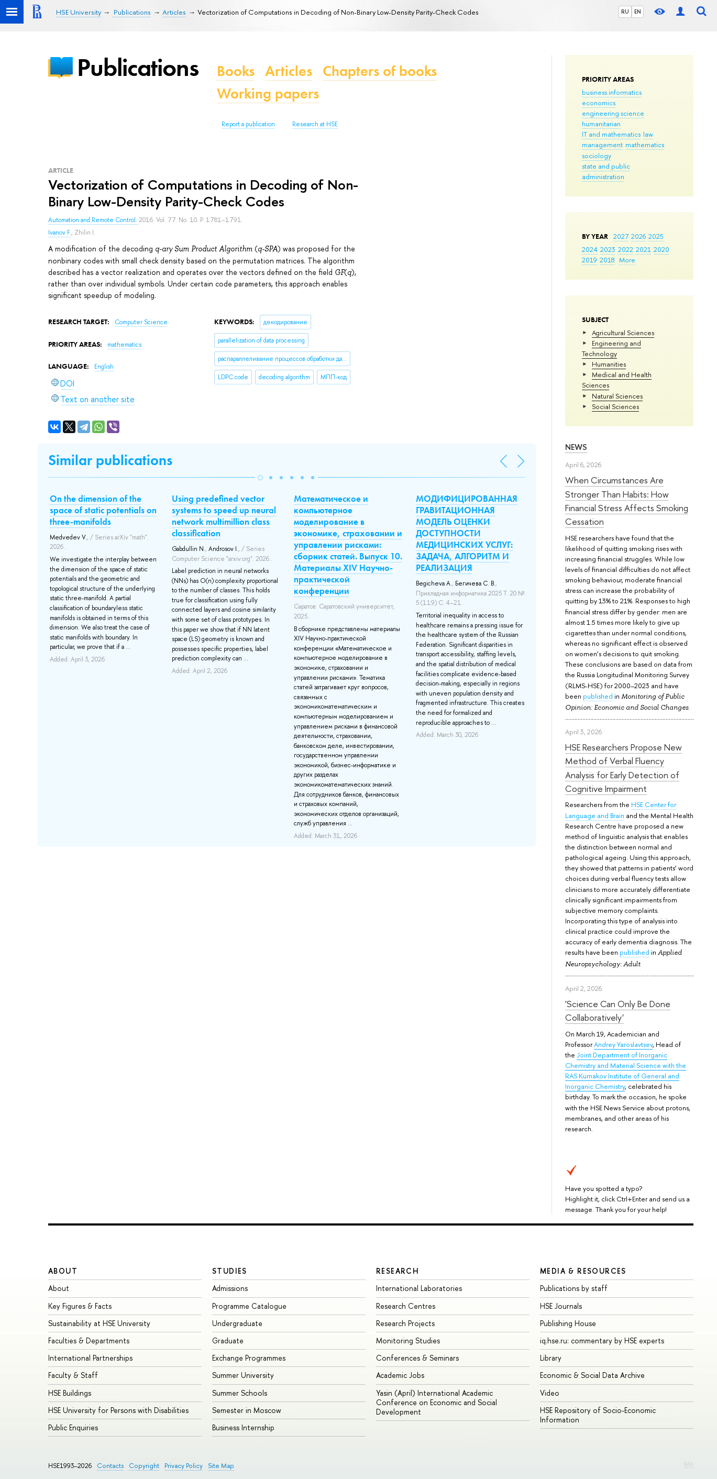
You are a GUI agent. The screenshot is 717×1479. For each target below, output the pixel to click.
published (598, 696)
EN (637, 11)
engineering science (613, 113)
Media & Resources (583, 1271)
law (648, 134)
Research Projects (405, 1323)
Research (397, 1271)
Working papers (268, 93)
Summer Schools (239, 1393)
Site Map (221, 1465)
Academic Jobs (400, 1375)
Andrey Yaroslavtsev (623, 1044)
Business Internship (243, 1427)
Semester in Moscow (246, 1410)
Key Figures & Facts (80, 1306)
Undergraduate (237, 1323)
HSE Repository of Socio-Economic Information (598, 1415)
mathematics (644, 144)
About (63, 1271)
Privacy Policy (183, 1465)
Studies (229, 1271)
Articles (288, 71)
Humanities (609, 364)
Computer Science (141, 322)
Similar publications (110, 460)
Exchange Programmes (248, 1358)
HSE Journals (561, 1306)
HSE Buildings (69, 1393)
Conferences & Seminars (417, 1358)
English (104, 366)
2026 (638, 236)
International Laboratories (419, 1288)
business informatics (612, 92)
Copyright (144, 1465)
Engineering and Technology (611, 348)
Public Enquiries (73, 1427)
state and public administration (606, 171)
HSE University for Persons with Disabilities (118, 1410)
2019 (589, 259)
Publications (137, 67)
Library (550, 1358)
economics (598, 102)
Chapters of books (380, 71)
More (627, 259)
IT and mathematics (611, 134)
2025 (656, 236)
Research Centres (405, 1306)
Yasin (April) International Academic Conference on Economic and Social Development (436, 1402)
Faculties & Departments (88, 1340)
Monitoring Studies (408, 1340)
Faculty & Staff (73, 1375)
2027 (620, 236)
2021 (643, 249)
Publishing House (568, 1323)
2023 (607, 249)
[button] (260, 477)
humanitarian (601, 123)
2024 (590, 249)
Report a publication (248, 124)
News (576, 447)
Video (549, 1393)
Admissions (230, 1288)
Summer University (243, 1375)
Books (236, 71)
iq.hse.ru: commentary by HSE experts (602, 1340)
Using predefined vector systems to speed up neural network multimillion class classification (224, 516)
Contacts (110, 1465)
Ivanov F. (59, 232)
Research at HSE (315, 124)
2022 (625, 249)
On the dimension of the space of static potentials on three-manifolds (103, 510)
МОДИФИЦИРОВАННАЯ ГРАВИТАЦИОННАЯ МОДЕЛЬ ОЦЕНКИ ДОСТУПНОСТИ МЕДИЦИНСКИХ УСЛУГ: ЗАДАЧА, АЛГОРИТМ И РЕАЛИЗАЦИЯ (466, 533)
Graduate (228, 1340)
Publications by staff (574, 1288)
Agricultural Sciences (623, 332)
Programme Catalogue (249, 1306)
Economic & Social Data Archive (592, 1375)
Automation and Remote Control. (93, 220)
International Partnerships (90, 1358)
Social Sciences (615, 406)
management (602, 144)
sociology (596, 155)
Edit (688, 1463)
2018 (607, 259)
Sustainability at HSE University (99, 1323)
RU (625, 11)
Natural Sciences (617, 396)
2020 (661, 249)
